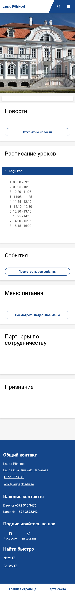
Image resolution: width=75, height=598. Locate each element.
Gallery (8, 566)
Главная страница (22, 589)
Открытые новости (37, 132)
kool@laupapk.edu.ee (19, 484)
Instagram (28, 536)
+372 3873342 (14, 477)
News (7, 558)
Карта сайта (57, 589)
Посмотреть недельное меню (37, 315)
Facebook (10, 536)
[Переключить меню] (68, 6)
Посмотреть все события (37, 272)
